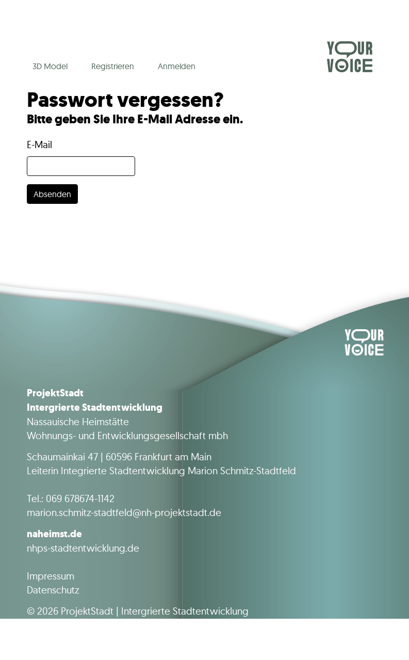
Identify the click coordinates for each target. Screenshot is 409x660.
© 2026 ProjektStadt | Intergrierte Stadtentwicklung (138, 611)
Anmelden (176, 66)
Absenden (52, 194)
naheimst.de (54, 533)
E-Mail (39, 144)
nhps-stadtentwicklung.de (83, 548)
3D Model (50, 66)
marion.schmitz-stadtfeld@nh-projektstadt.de (124, 512)
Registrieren (112, 66)
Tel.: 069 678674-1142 (70, 498)
